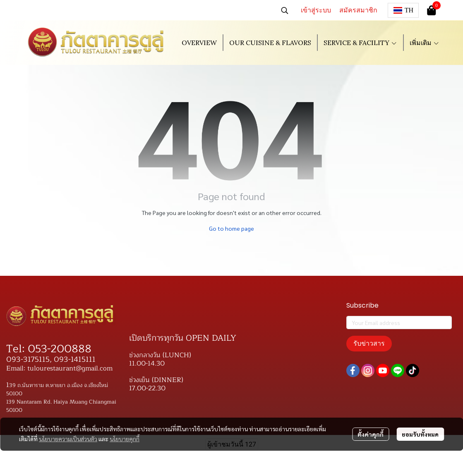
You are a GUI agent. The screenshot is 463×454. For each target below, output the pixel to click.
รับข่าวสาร (369, 343)
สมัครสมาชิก (358, 10)
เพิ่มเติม (424, 42)
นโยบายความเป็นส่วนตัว (68, 438)
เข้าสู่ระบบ (316, 10)
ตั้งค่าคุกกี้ (370, 434)
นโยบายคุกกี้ (124, 438)
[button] (284, 10)
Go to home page (231, 228)
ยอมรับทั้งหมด (420, 434)
